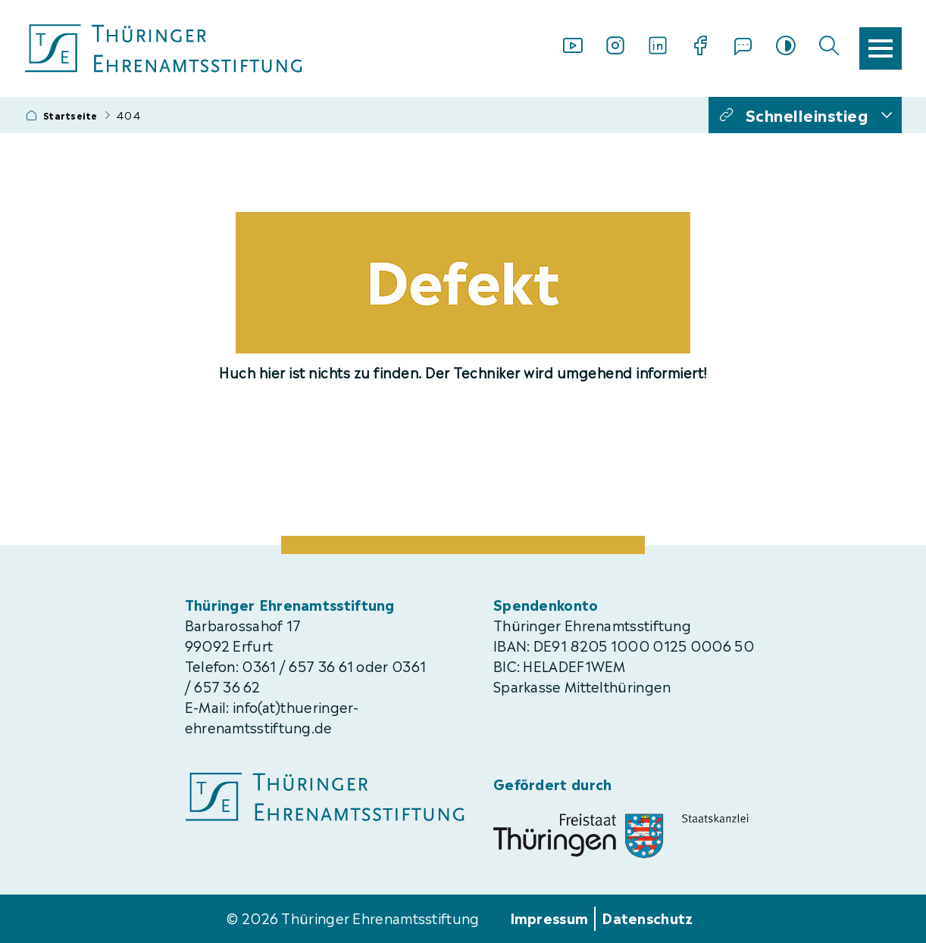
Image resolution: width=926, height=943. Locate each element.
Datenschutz (647, 917)
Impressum (549, 917)
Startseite (70, 115)
